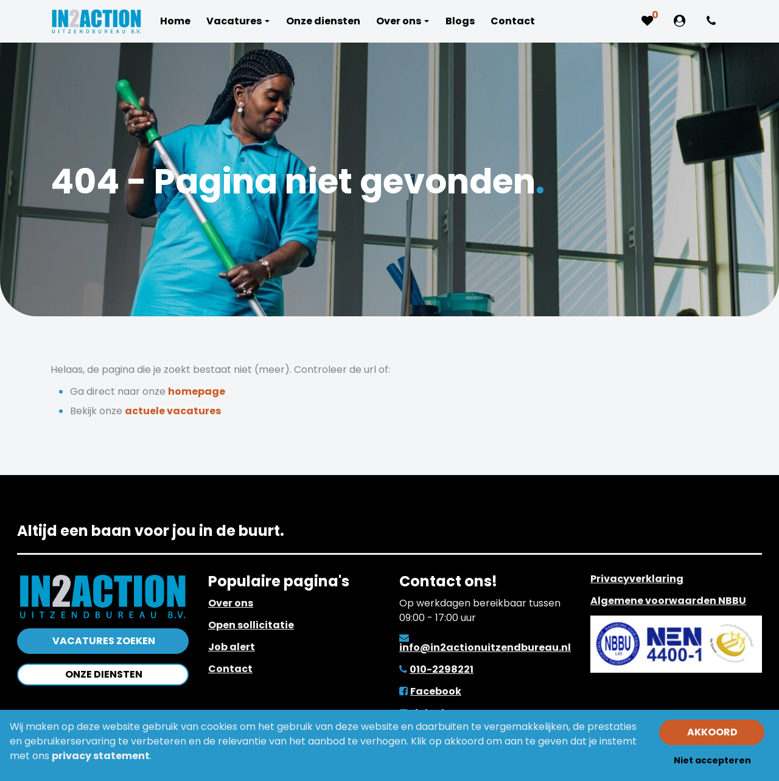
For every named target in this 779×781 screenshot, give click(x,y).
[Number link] (713, 21)
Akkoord (712, 732)
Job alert (231, 647)
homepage (196, 391)
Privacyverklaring (636, 579)
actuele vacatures (173, 411)
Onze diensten (103, 674)
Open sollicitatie (251, 625)
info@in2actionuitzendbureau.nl (485, 647)
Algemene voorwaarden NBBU (668, 601)
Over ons (230, 603)
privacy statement (101, 756)
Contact (230, 669)
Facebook (435, 691)
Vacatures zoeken (103, 641)
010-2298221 (441, 669)
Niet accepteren (712, 760)
